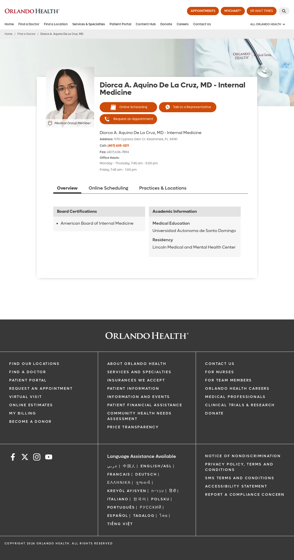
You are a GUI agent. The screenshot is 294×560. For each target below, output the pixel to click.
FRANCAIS (118, 474)
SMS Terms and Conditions (239, 478)
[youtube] (48, 457)
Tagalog (144, 515)
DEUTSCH (146, 474)
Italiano (118, 499)
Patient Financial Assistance (144, 405)
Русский (151, 507)
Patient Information (133, 388)
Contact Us (202, 24)
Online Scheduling (128, 107)
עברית (157, 490)
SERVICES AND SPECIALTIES (139, 372)
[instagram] (36, 457)
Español (118, 515)
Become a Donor (30, 421)
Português (121, 507)
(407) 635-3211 (118, 145)
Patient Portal (120, 24)
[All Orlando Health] (268, 24)
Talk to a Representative (187, 107)
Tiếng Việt (120, 523)
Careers (183, 24)
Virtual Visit (25, 396)
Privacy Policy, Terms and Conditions (239, 467)
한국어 (139, 499)
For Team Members (228, 380)
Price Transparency (133, 427)
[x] (24, 457)
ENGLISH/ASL (156, 466)
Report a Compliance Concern (245, 494)
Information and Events (138, 396)
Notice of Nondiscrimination (243, 456)
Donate (166, 24)
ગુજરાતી (143, 482)
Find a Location (56, 24)
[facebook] (13, 457)
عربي (112, 466)
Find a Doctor (28, 24)
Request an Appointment (128, 119)
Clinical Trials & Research (240, 405)
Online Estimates (31, 405)
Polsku (160, 499)
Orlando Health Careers (237, 388)
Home (9, 24)
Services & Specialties (88, 24)
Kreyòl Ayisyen (127, 490)
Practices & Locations (163, 188)
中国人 (129, 466)
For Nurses (219, 372)
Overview (67, 188)
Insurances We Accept (136, 380)
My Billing (22, 413)
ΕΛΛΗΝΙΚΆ (119, 482)
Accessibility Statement (236, 486)
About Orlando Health (137, 363)
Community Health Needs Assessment (139, 416)
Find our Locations (34, 363)
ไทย (164, 515)
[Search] (283, 11)
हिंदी (173, 490)
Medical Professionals (235, 396)
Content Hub (146, 24)
